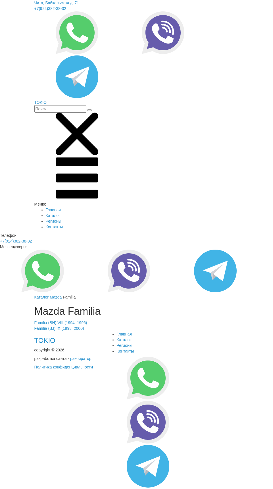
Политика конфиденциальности (63, 367)
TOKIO (44, 340)
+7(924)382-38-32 (50, 8)
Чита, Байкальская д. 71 (56, 3)
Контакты (54, 227)
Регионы (53, 221)
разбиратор (80, 358)
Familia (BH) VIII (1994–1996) (60, 322)
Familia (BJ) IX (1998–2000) (59, 328)
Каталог (53, 215)
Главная (53, 210)
